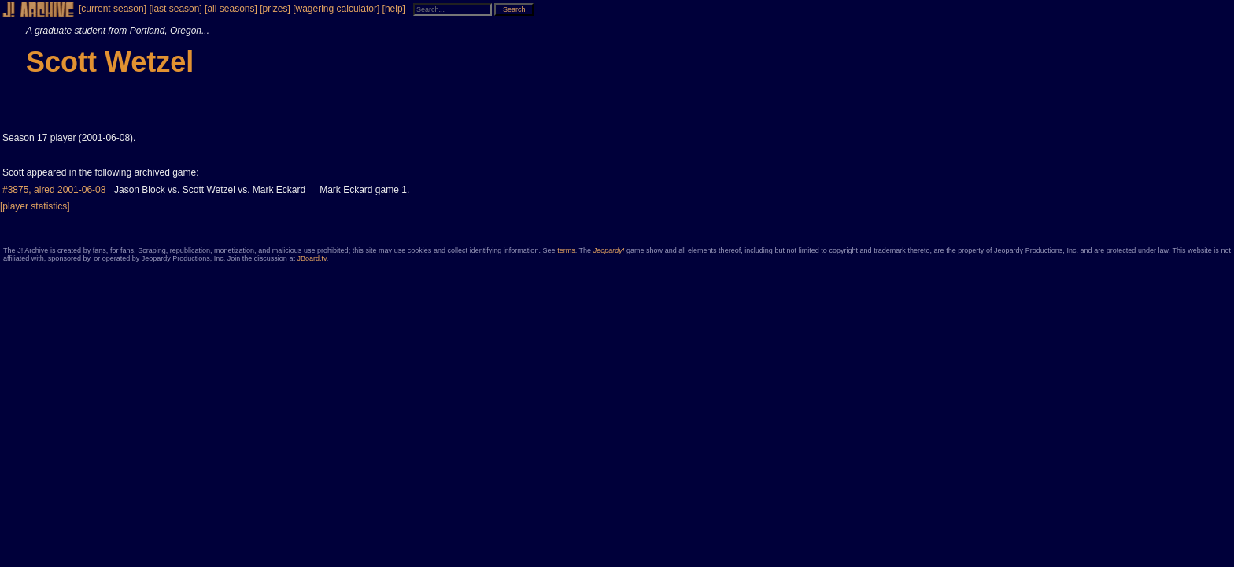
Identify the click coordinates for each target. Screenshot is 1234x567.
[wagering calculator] (336, 8)
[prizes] (275, 8)
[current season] (112, 8)
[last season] (175, 8)
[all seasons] (231, 8)
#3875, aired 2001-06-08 (53, 189)
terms (566, 250)
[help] (393, 8)
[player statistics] (35, 206)
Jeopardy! (609, 250)
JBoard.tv (311, 258)
